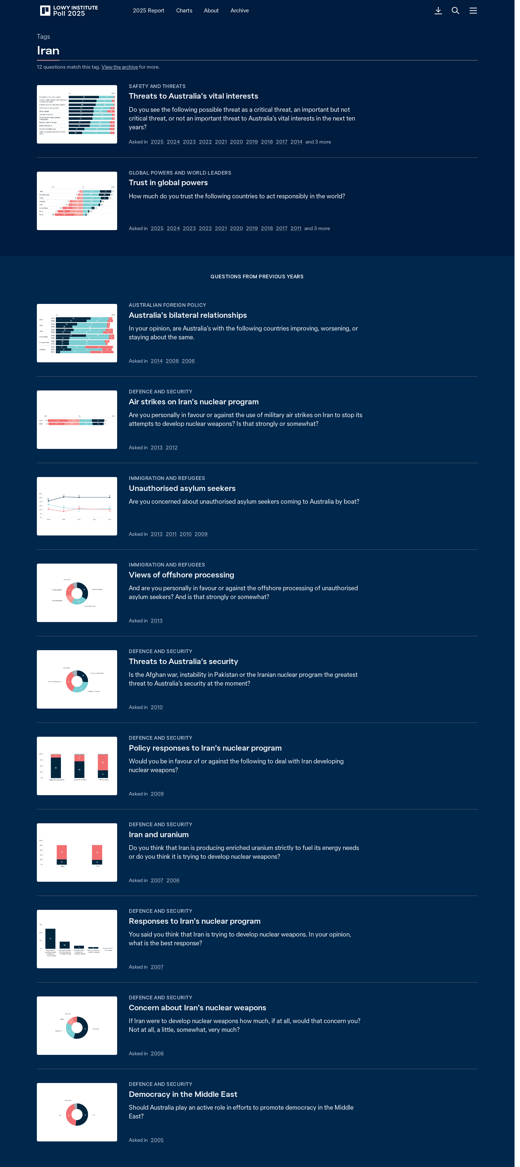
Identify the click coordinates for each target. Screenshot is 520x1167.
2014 (296, 141)
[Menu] (473, 10)
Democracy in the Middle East (183, 1094)
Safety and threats (157, 86)
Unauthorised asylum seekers (182, 488)
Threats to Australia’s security (183, 661)
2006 (188, 361)
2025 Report (149, 10)
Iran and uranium (159, 834)
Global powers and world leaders (180, 173)
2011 (295, 228)
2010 (186, 534)
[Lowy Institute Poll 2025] (68, 10)
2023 (189, 141)
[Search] (455, 10)
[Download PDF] (438, 10)
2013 (157, 447)
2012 (172, 447)
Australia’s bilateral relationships (188, 315)
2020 (236, 141)
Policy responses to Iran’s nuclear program (205, 747)
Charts (184, 10)
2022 (205, 141)
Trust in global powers (168, 182)
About (211, 10)
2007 (157, 880)
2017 (282, 141)
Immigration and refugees (167, 478)
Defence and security (160, 391)
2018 (267, 141)
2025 (157, 141)
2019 (252, 141)
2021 (221, 141)
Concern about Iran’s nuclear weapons (197, 1007)
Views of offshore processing (181, 574)
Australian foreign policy (168, 305)
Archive (240, 10)
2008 (172, 361)
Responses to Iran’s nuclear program (195, 921)
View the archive (119, 67)
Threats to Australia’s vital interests (193, 95)
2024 (173, 141)
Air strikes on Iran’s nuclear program (194, 401)
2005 (157, 1140)
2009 (201, 534)
